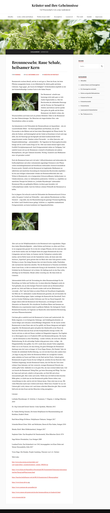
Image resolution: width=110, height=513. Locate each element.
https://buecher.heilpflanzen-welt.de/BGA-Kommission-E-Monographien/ (35, 477)
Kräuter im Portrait (51, 74)
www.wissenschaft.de (18, 497)
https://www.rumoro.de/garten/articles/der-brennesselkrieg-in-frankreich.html (36, 492)
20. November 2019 (32, 74)
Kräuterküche (85, 106)
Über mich (80, 17)
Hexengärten (58, 17)
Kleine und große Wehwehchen (90, 93)
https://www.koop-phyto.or (20, 482)
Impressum (98, 17)
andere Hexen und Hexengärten (90, 85)
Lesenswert (69, 17)
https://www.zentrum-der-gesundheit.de (24, 487)
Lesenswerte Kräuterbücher (89, 110)
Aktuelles (10, 17)
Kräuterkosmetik (86, 101)
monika (18, 74)
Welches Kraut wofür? (43, 17)
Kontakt (89, 17)
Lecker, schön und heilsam (25, 17)
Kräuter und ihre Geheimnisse (55, 5)
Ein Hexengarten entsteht (88, 89)
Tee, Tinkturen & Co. (87, 114)
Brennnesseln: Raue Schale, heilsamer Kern (36, 65)
